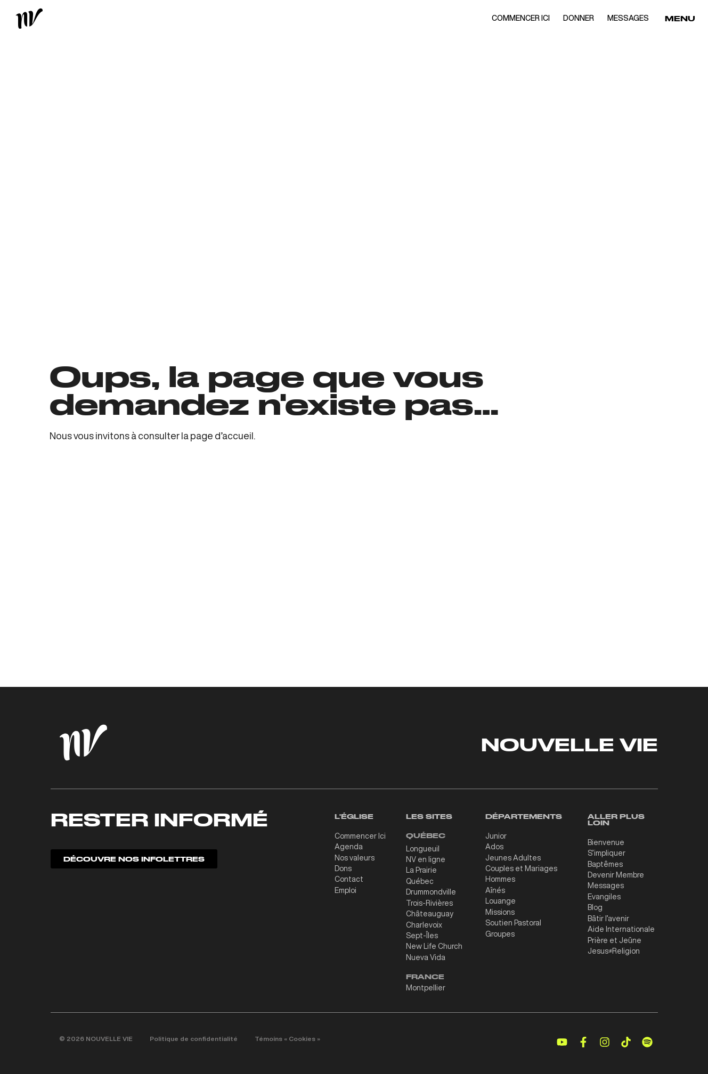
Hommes (500, 878)
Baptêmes (605, 863)
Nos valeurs (355, 856)
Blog (595, 905)
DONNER (578, 18)
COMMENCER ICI (521, 18)
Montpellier (425, 985)
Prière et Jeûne (614, 937)
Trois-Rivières (429, 901)
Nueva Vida (425, 954)
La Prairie (421, 869)
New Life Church (434, 944)
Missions (500, 910)
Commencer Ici (360, 835)
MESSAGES (628, 18)
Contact (349, 878)
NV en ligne (425, 859)
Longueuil (423, 848)
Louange (500, 899)
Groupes (500, 931)
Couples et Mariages (521, 867)
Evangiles (604, 895)
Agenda (349, 846)
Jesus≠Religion (614, 948)
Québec (420, 880)
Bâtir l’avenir (608, 916)
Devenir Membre (616, 874)
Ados (494, 846)
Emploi (345, 888)
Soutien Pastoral (513, 920)
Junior (496, 835)
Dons (343, 867)
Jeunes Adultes (513, 856)
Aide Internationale (621, 927)
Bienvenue (606, 842)
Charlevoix (424, 923)
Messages (606, 884)
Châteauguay (429, 912)
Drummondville (431, 891)
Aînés (495, 888)
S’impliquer (606, 852)
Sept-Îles (422, 933)
